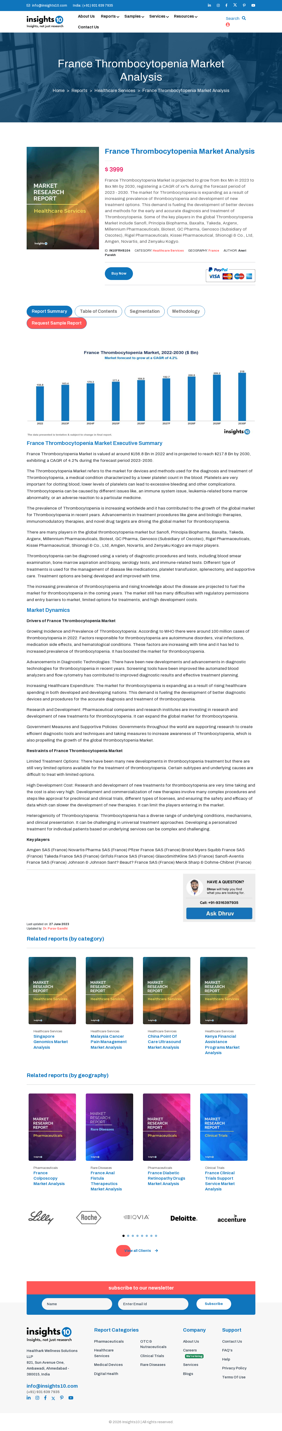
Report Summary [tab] (49, 311)
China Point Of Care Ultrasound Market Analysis (164, 1042)
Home (58, 90)
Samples (132, 16)
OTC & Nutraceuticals (153, 1344)
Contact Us (88, 27)
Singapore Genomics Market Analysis (50, 1042)
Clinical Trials (152, 1356)
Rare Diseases (152, 1365)
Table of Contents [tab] (98, 311)
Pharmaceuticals (109, 1342)
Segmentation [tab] (145, 311)
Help (226, 1359)
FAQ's (227, 1350)
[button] (123, 1236)
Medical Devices (108, 1365)
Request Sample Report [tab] (57, 323)
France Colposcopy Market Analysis (49, 1178)
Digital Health (106, 1374)
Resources (184, 16)
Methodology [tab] (186, 311)
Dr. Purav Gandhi (55, 929)
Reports (108, 16)
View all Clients (141, 1251)
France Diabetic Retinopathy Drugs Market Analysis (166, 1178)
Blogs (188, 1374)
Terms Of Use (234, 1377)
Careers (193, 1354)
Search (232, 18)
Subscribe (214, 1304)
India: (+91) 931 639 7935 (93, 5)
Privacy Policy (234, 1368)
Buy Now (118, 274)
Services (157, 16)
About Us (86, 16)
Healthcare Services (115, 90)
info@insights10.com (47, 5)
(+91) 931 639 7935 (43, 1392)
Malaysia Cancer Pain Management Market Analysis (109, 1042)
